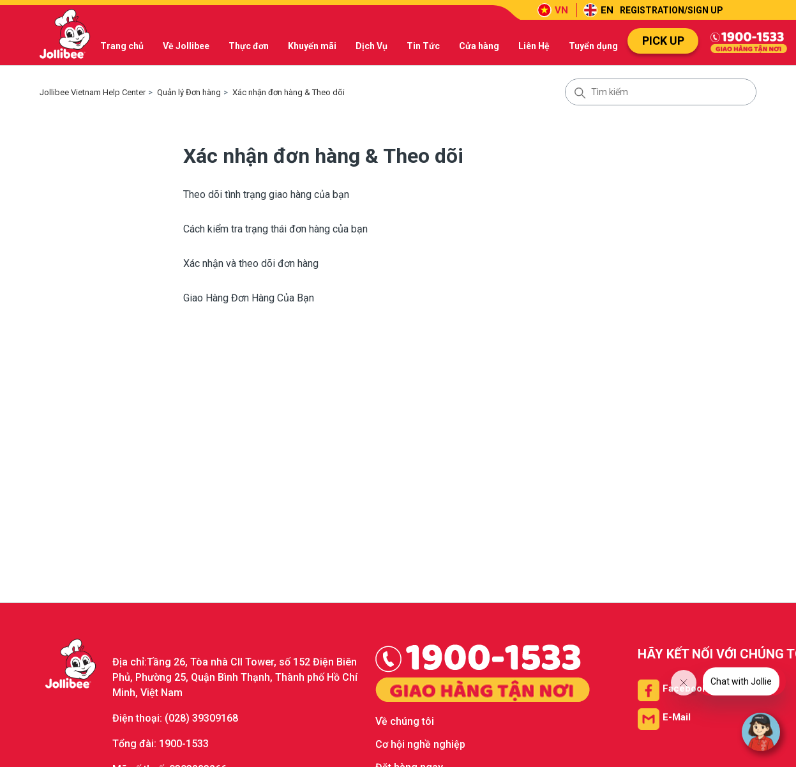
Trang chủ (122, 46)
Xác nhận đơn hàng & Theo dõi (288, 92)
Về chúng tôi (404, 721)
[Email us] (664, 717)
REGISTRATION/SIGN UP (671, 10)
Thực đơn (249, 46)
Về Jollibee (186, 46)
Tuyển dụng (593, 46)
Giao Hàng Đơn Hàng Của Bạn (248, 298)
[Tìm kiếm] (661, 92)
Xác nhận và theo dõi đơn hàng (251, 263)
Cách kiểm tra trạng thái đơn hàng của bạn (275, 229)
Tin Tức (423, 46)
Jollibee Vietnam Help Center (93, 92)
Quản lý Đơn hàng (189, 92)
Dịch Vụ (371, 46)
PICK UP (663, 40)
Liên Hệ (534, 46)
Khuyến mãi (312, 46)
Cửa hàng (479, 46)
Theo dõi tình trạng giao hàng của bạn (266, 194)
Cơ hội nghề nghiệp (420, 744)
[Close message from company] (683, 682)
